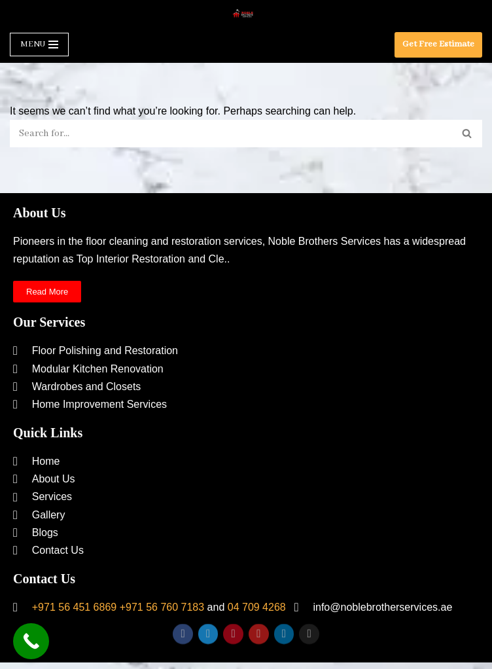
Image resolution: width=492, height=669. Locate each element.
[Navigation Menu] (39, 44)
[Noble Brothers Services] (246, 13)
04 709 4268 (257, 607)
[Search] (231, 133)
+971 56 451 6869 (74, 607)
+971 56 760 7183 (162, 607)
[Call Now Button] (31, 641)
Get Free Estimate (438, 44)
